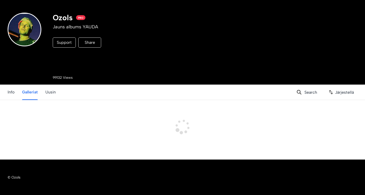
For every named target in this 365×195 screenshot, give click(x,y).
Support (64, 42)
